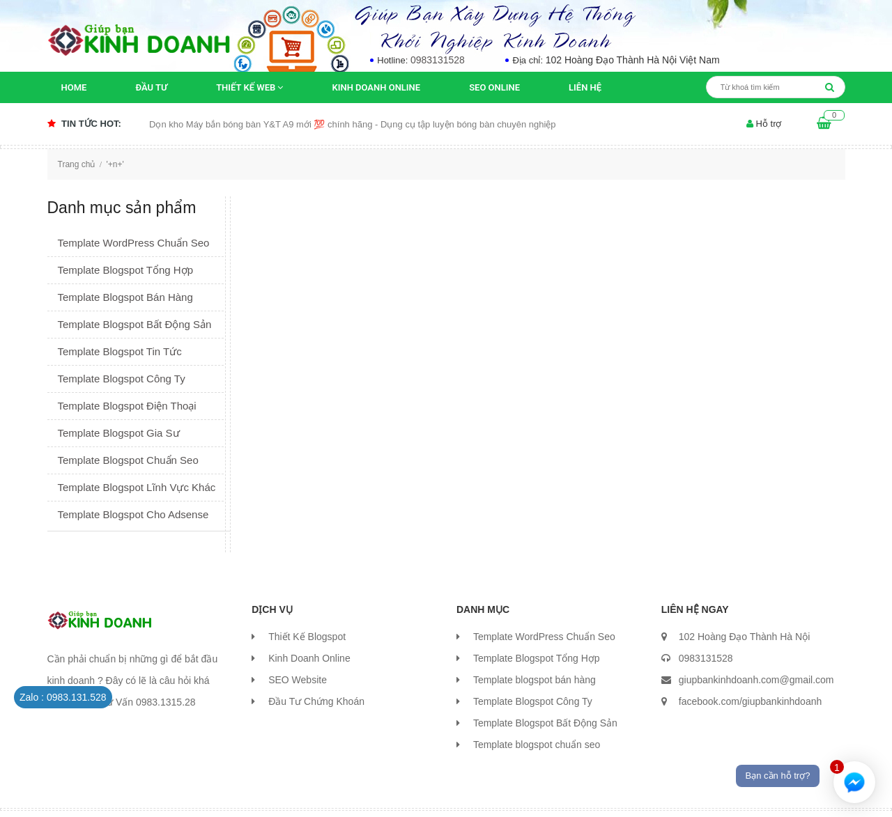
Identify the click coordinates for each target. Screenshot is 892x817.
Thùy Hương (346, 792)
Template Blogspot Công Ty (121, 378)
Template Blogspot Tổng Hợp (126, 270)
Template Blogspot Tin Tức (120, 351)
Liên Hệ (585, 87)
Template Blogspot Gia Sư (119, 433)
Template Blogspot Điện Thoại (127, 406)
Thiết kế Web (249, 87)
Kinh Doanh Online (376, 87)
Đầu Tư (151, 87)
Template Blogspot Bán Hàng (125, 297)
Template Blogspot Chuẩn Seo (128, 460)
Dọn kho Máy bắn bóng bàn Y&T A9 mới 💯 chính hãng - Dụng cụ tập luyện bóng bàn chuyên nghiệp (352, 124)
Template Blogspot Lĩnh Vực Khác (137, 487)
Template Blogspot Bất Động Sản (135, 324)
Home (74, 87)
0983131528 (437, 59)
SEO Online (494, 87)
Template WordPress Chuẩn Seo (134, 243)
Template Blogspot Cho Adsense (133, 514)
